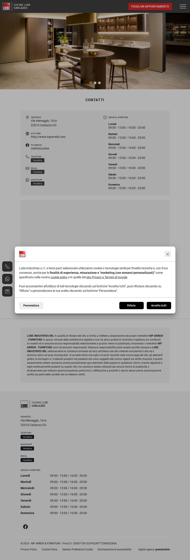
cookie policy (59, 277)
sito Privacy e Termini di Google (106, 277)
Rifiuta (131, 305)
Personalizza (31, 305)
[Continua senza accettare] (167, 254)
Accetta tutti (158, 305)
